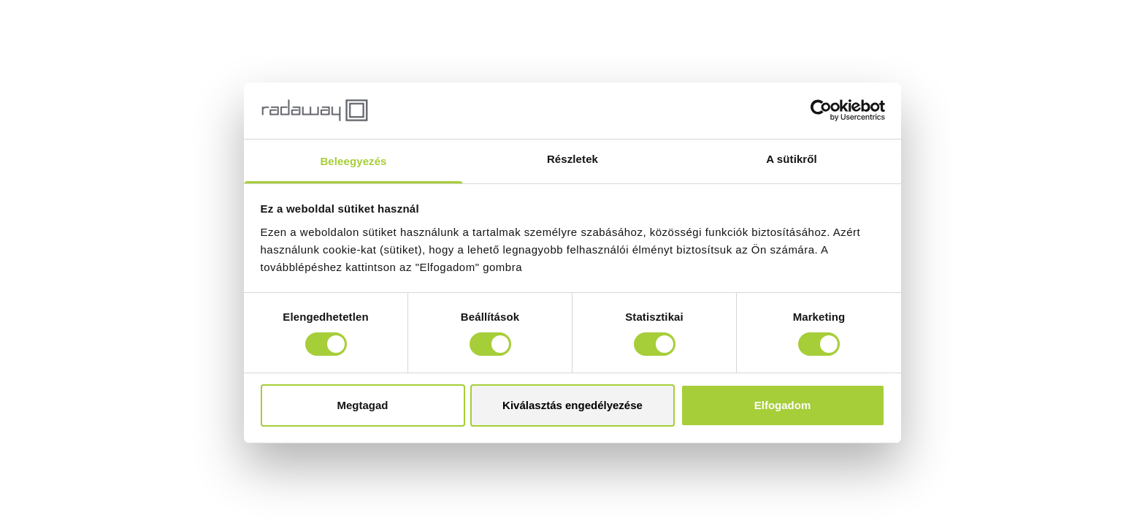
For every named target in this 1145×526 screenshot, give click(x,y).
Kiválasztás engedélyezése (572, 405)
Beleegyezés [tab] (353, 161)
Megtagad (362, 405)
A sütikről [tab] (791, 159)
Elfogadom (782, 405)
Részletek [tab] (572, 159)
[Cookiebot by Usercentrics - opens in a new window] (821, 110)
